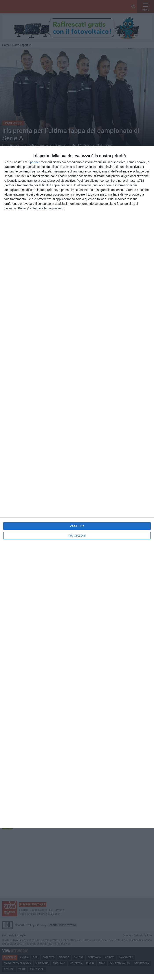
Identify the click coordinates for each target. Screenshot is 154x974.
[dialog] (77, 487)
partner (35, 162)
